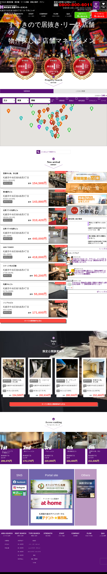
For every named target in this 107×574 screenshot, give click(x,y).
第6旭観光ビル (71, 467)
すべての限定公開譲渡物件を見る (53, 420)
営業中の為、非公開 (17, 398)
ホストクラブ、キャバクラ (34, 566)
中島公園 (7, 562)
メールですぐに (99, 15)
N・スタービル (44, 398)
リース (103, 100)
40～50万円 (20, 570)
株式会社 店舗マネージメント (79, 171)
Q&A (68, 15)
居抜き (71, 100)
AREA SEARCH (7, 549)
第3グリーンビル (29, 467)
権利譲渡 (81, 100)
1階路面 (61, 100)
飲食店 (34, 555)
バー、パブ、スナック (34, 559)
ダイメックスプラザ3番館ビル (7, 467)
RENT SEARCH (20, 549)
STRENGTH (18, 15)
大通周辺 (7, 555)
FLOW (56, 15)
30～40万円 (20, 566)
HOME (6, 15)
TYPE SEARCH (34, 549)
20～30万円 (20, 562)
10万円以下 (20, 555)
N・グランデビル (71, 398)
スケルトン (93, 100)
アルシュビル (50, 467)
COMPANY (43, 15)
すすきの (7, 559)
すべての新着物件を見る (36, 340)
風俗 (34, 570)
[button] (57, 114)
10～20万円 (20, 559)
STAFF (31, 15)
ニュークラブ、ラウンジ (34, 562)
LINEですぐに (82, 15)
